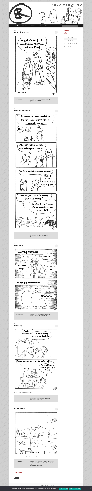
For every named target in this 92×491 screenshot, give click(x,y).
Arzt (39, 398)
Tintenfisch (52, 462)
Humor (39, 235)
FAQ (65, 32)
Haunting (18, 245)
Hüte (46, 25)
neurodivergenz (45, 235)
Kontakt (65, 33)
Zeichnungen (32, 25)
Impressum (66, 30)
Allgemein (40, 234)
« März (66, 47)
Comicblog (17, 25)
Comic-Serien (24, 25)
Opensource (47, 398)
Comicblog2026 (41, 99)
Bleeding (18, 326)
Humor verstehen (22, 110)
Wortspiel (43, 315)
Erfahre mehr (77, 488)
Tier (31, 464)
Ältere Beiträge (18, 472)
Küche (39, 100)
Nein (71, 488)
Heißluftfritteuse (21, 32)
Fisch (44, 462)
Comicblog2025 (51, 461)
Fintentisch (19, 408)
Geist (39, 315)
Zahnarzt (42, 398)
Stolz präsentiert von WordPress (49, 485)
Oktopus (47, 462)
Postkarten (40, 25)
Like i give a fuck (64, 488)
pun (46, 315)
